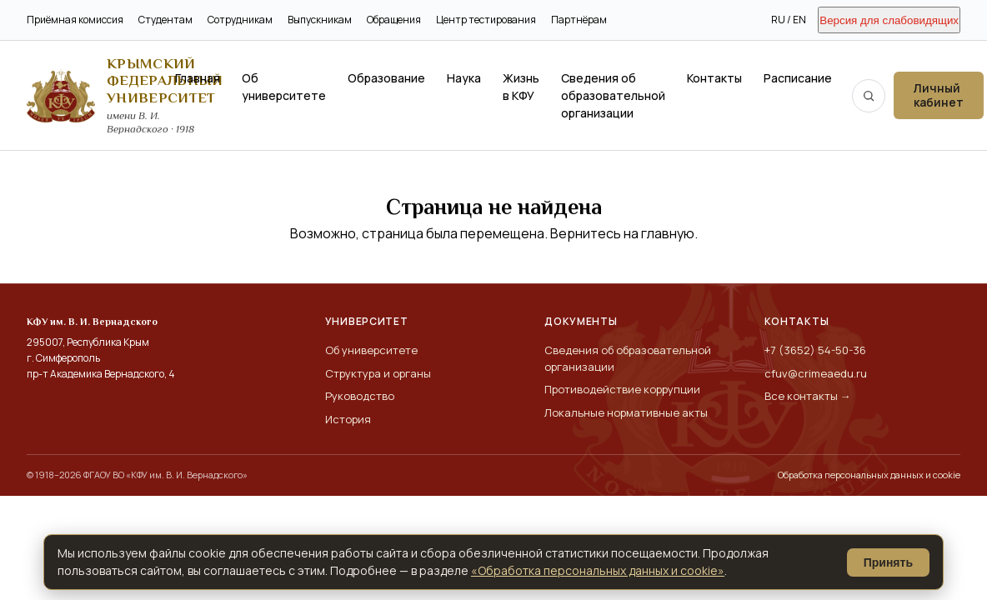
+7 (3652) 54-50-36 (815, 350)
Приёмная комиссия (75, 19)
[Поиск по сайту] (868, 95)
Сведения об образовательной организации (613, 95)
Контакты (714, 78)
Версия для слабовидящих (889, 20)
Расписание (798, 78)
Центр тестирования (486, 19)
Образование (386, 78)
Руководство (359, 395)
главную (667, 233)
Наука (464, 78)
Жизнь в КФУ (521, 86)
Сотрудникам (240, 19)
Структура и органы (378, 373)
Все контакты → (807, 395)
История (348, 419)
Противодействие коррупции (622, 389)
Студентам (165, 19)
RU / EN (788, 19)
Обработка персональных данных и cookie (869, 474)
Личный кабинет (939, 95)
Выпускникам (320, 19)
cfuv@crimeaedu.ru (815, 373)
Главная (197, 78)
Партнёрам (579, 19)
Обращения (394, 19)
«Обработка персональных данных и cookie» (597, 570)
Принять (888, 562)
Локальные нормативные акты (626, 412)
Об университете (284, 86)
